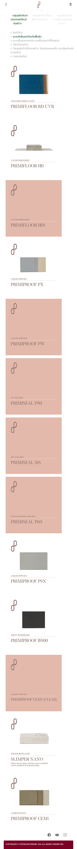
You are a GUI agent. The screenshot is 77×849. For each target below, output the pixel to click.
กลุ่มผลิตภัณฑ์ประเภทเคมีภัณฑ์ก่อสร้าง (19, 19)
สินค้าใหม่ (17, 32)
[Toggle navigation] (6, 4)
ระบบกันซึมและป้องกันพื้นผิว (27, 36)
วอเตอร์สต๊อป (20, 56)
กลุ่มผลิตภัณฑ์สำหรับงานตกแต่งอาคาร (63, 19)
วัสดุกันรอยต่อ (20, 44)
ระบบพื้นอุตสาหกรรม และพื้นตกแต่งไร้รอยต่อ (36, 40)
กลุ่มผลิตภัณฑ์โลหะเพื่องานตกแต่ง (42, 17)
